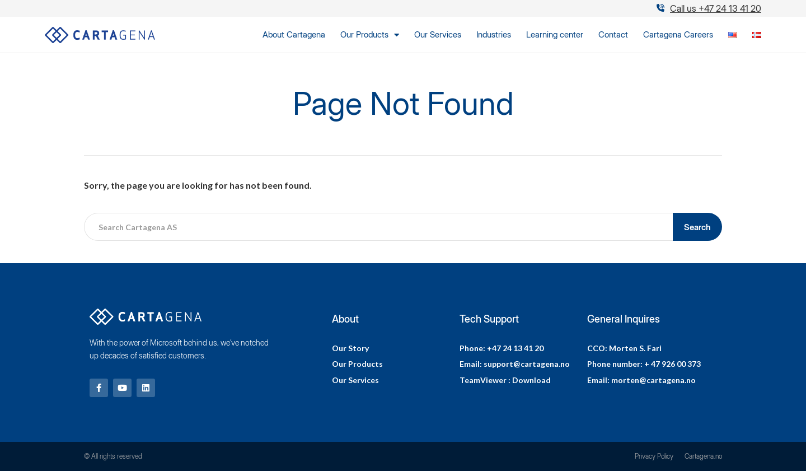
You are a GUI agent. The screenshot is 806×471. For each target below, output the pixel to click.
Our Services (437, 34)
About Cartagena (294, 34)
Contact (613, 34)
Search (697, 227)
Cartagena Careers (678, 34)
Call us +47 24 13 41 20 (715, 8)
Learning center (554, 34)
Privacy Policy (654, 456)
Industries (493, 34)
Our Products (369, 34)
